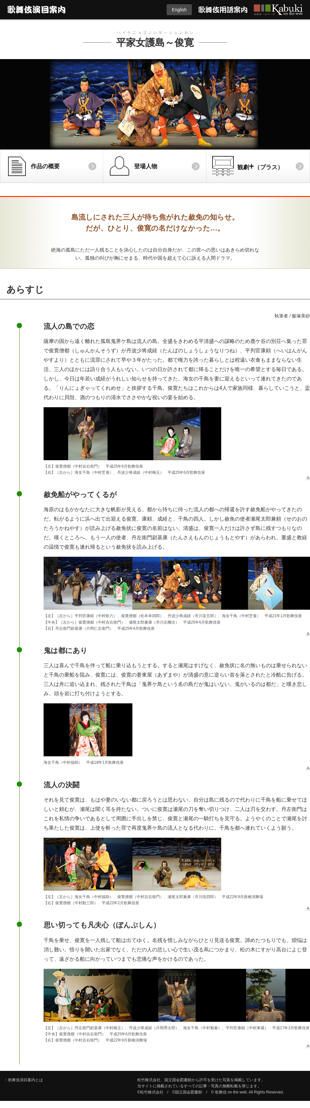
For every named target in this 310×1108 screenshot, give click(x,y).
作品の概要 (45, 166)
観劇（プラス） (260, 166)
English (179, 9)
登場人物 (145, 166)
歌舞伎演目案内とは (25, 1080)
